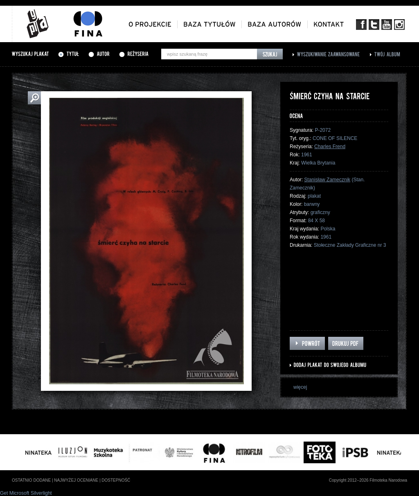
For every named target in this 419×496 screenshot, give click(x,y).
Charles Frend (329, 146)
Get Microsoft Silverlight (26, 493)
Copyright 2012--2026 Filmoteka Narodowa (368, 480)
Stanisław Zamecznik (327, 180)
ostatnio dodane (31, 480)
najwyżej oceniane (76, 480)
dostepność (115, 480)
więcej (300, 387)
